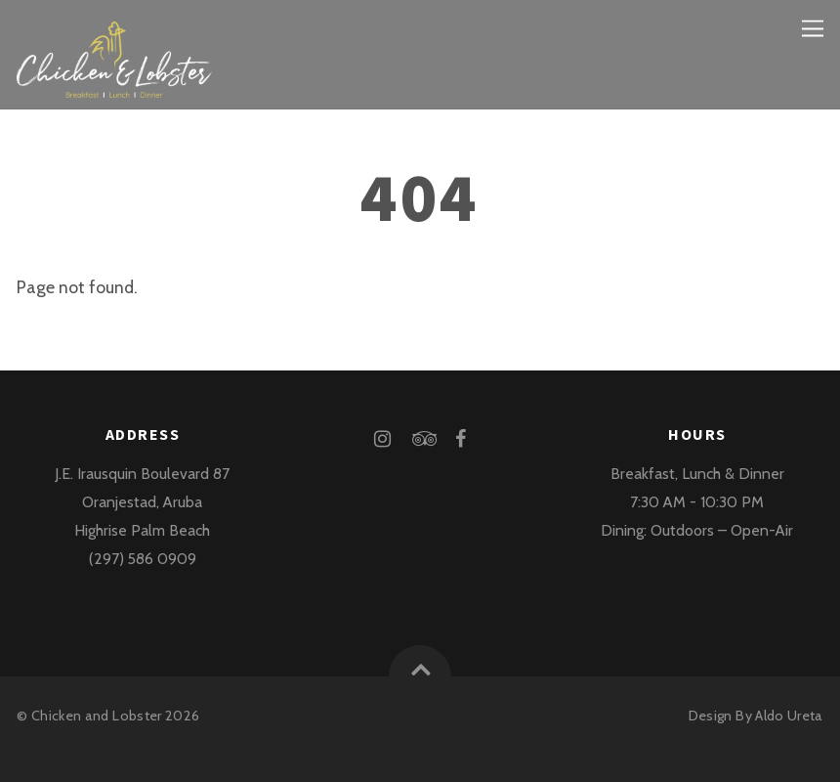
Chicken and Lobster (96, 715)
